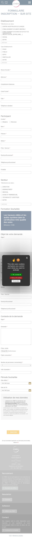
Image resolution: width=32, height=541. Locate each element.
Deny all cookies (16, 278)
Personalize (16, 281)
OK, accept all (16, 274)
